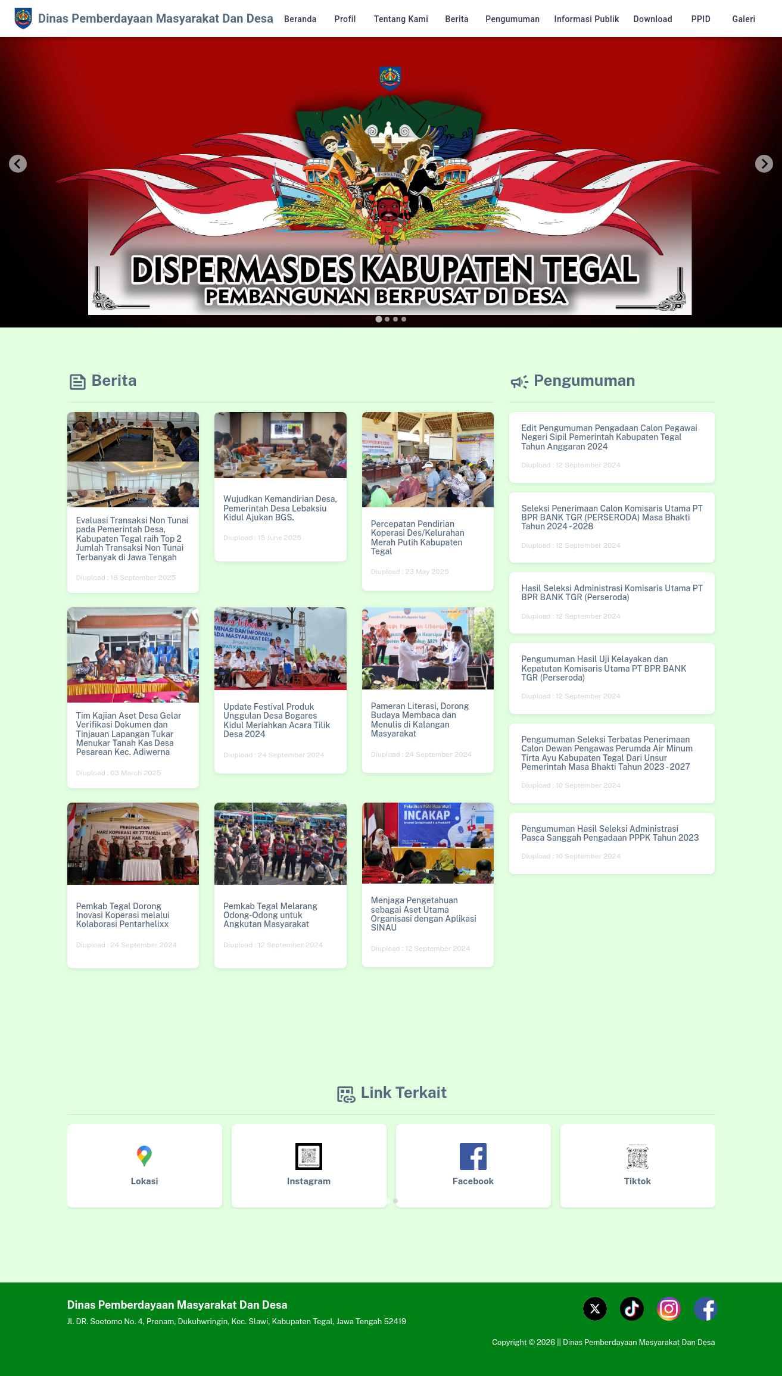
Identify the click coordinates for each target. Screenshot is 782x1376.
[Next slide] (764, 164)
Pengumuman (512, 19)
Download (653, 19)
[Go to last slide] (18, 164)
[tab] (378, 319)
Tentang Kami (401, 19)
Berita (457, 19)
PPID (701, 19)
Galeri (744, 19)
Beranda (300, 19)
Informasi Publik (587, 19)
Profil (345, 19)
